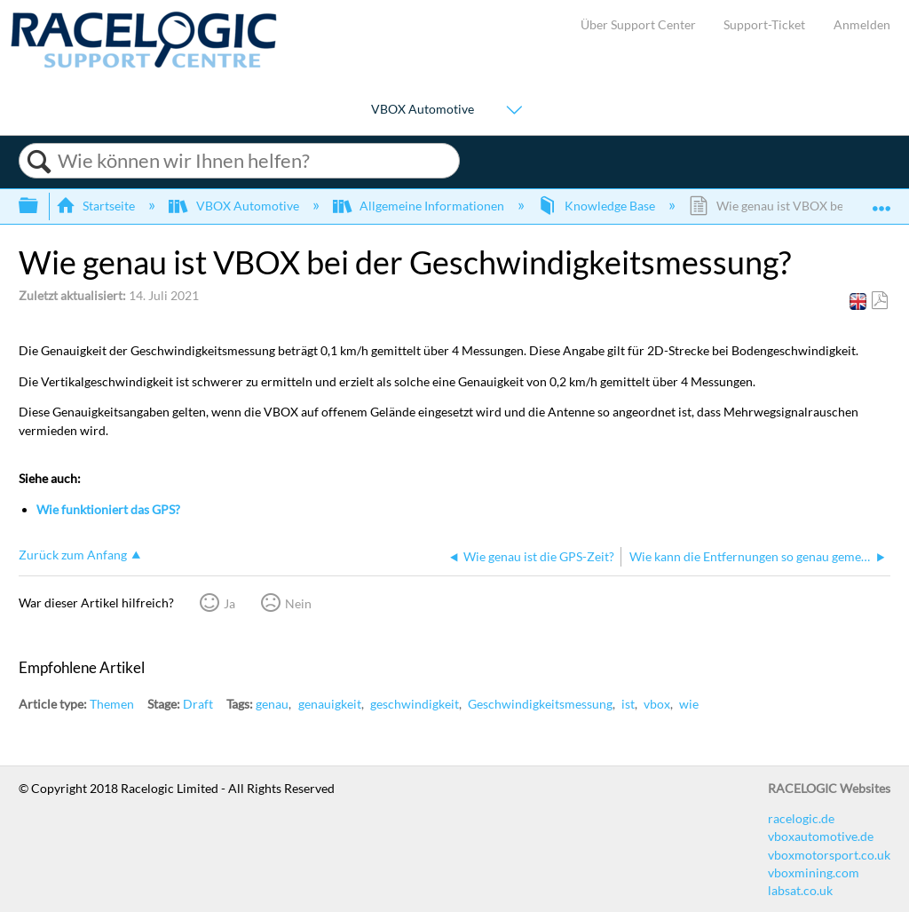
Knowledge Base (598, 205)
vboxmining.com (813, 872)
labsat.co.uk (800, 890)
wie (689, 703)
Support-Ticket (764, 24)
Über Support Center (638, 24)
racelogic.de (801, 818)
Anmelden (862, 24)
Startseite (97, 205)
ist (628, 703)
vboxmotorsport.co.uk (829, 854)
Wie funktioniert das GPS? (108, 509)
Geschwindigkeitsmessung (540, 703)
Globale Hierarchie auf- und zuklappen (40, 206)
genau (272, 703)
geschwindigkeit (414, 703)
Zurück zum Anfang (73, 554)
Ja (229, 603)
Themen (112, 703)
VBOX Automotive (422, 108)
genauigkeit (329, 703)
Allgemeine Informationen (420, 205)
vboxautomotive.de (820, 836)
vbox (657, 703)
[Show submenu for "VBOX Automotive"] (514, 111)
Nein (298, 603)
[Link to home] (144, 63)
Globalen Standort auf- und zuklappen (881, 200)
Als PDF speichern (879, 300)
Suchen (39, 161)
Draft (198, 703)
